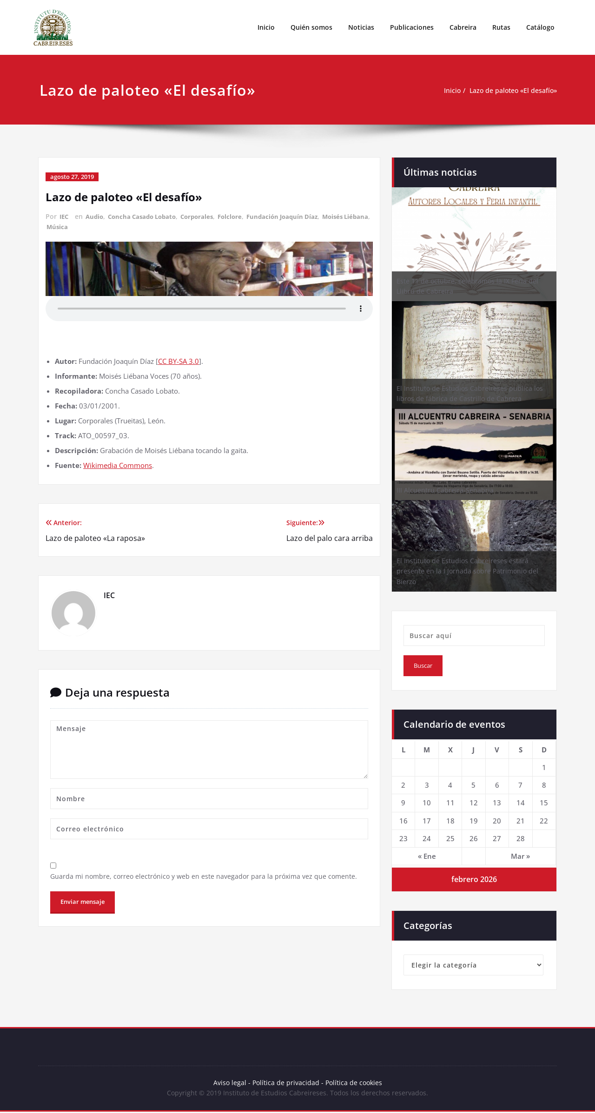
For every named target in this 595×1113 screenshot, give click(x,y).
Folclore (241, 216)
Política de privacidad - (287, 1083)
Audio (96, 216)
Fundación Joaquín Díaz (296, 216)
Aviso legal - (230, 1083)
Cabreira (463, 27)
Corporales (206, 216)
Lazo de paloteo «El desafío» (510, 90)
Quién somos (311, 27)
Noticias (361, 27)
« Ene (427, 856)
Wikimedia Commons (117, 463)
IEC (65, 216)
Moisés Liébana (71, 226)
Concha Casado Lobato (147, 216)
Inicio (266, 27)
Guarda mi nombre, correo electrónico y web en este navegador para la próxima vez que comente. (207, 876)
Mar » (520, 856)
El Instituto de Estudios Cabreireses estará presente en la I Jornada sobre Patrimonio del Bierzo (467, 571)
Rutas (501, 27)
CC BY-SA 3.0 (178, 359)
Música (111, 226)
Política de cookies (354, 1083)
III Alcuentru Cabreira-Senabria (445, 490)
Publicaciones (412, 27)
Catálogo (540, 27)
